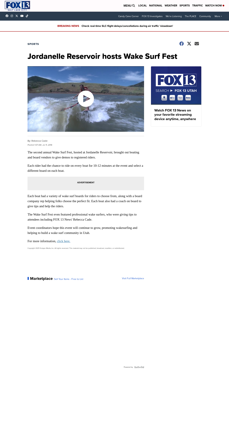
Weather (171, 5)
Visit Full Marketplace (133, 278)
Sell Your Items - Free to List (68, 279)
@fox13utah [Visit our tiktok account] (28, 16)
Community (205, 16)
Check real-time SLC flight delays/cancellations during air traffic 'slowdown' (127, 26)
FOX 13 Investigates (152, 16)
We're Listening (174, 16)
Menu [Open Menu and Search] (129, 5)
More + (218, 16)
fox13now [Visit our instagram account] (13, 16)
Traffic (197, 5)
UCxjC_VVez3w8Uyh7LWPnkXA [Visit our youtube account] (22, 16)
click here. (63, 241)
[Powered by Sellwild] (139, 367)
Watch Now (214, 5)
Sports (185, 5)
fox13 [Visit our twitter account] (17, 16)
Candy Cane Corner (128, 16)
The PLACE (190, 16)
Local (142, 5)
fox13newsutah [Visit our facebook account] (8, 16)
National (155, 5)
